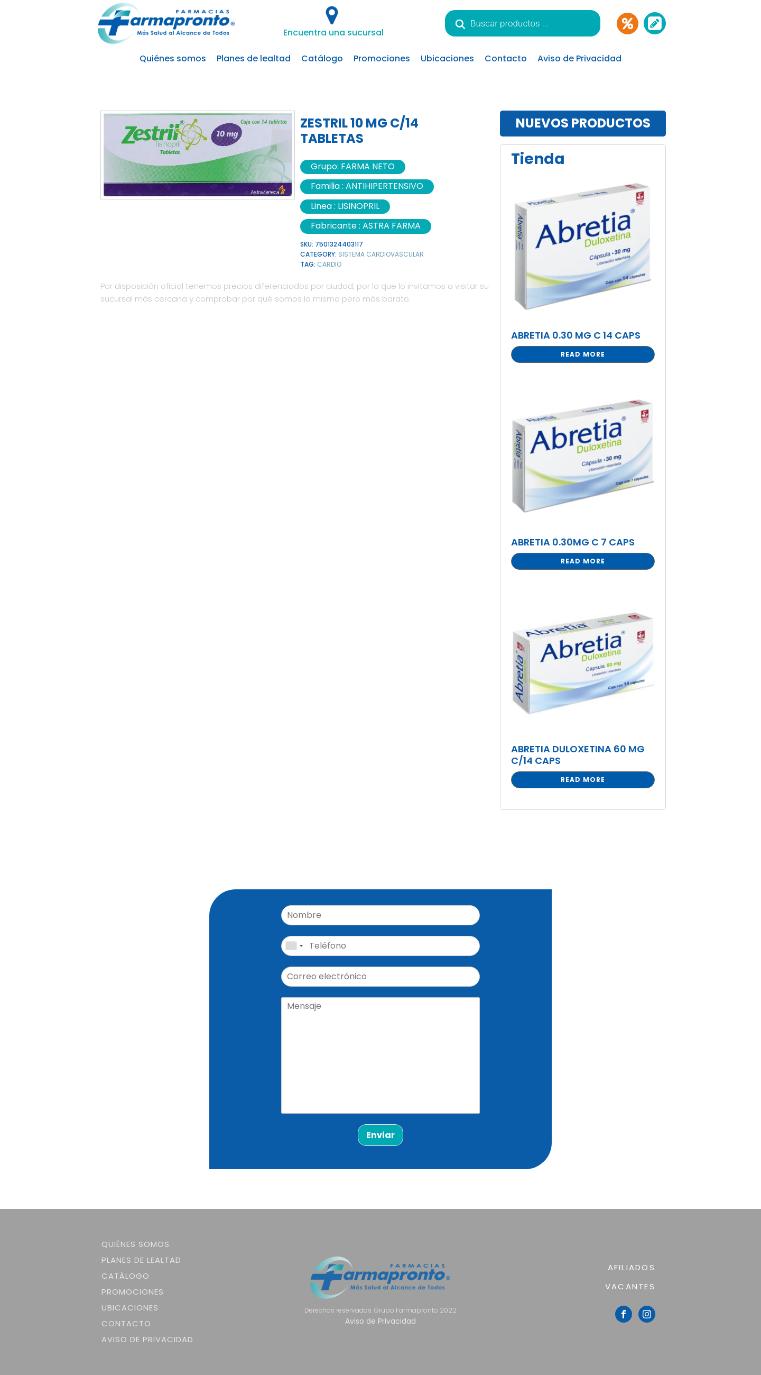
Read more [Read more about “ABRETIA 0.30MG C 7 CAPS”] (583, 561)
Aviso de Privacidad (579, 58)
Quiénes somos (173, 58)
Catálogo (322, 58)
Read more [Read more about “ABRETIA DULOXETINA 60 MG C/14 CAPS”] (583, 779)
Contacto (506, 58)
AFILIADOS (631, 1267)
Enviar (380, 1135)
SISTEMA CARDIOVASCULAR (381, 254)
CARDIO (329, 264)
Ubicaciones (447, 58)
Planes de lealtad (254, 58)
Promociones (382, 58)
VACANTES (630, 1286)
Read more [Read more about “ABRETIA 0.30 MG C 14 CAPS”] (583, 354)
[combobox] (294, 945)
